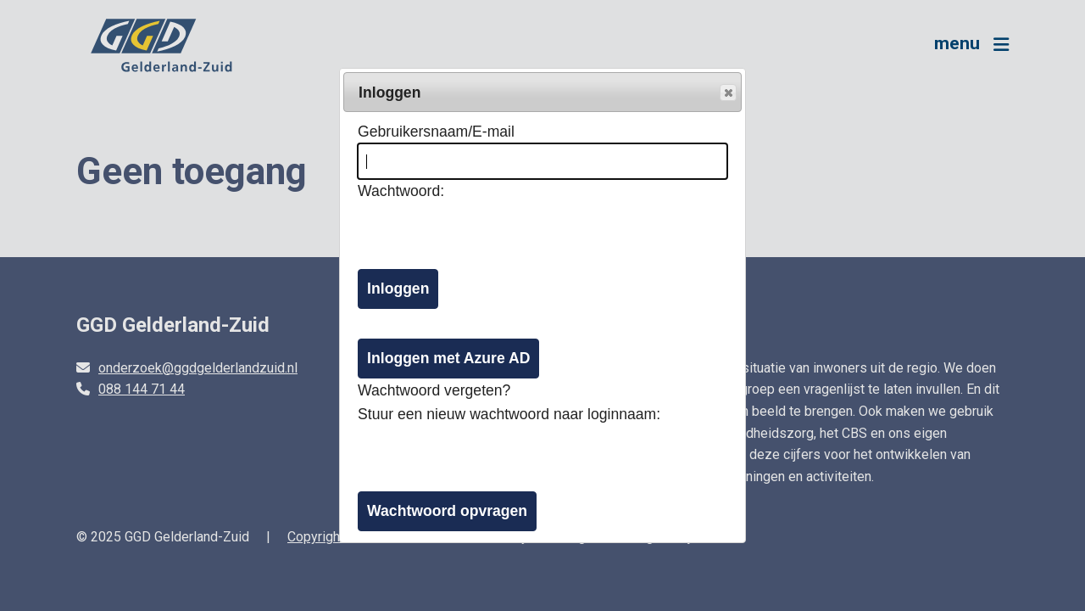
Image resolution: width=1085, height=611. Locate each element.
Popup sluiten (727, 93)
